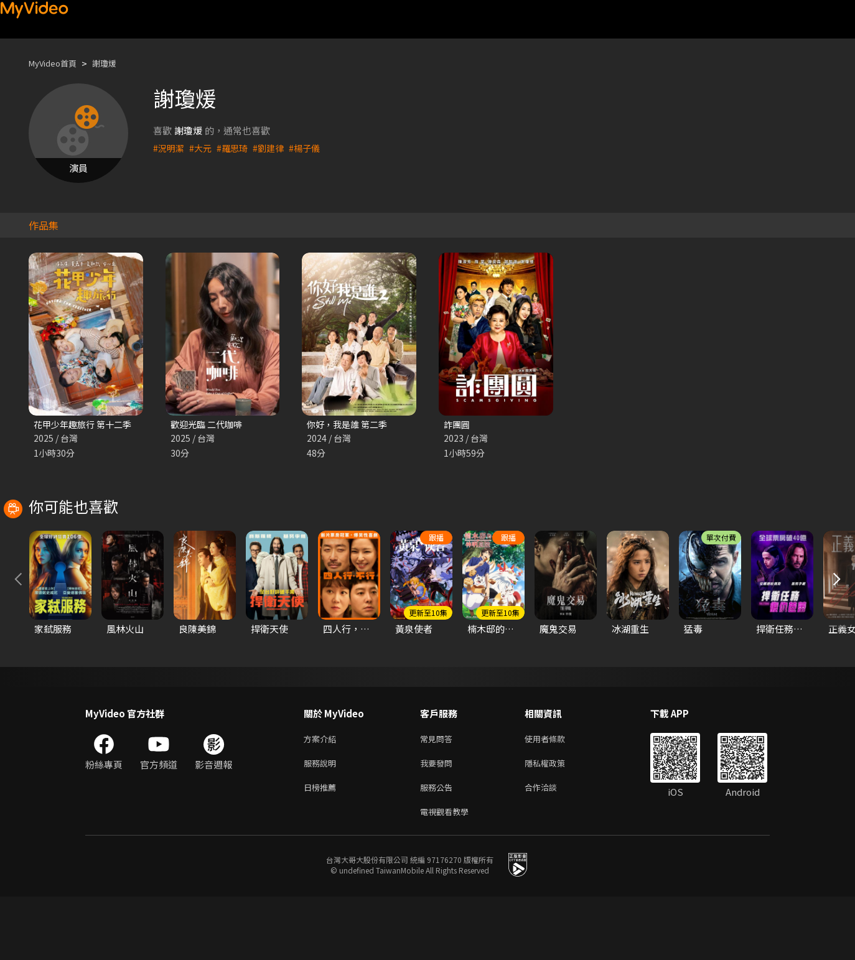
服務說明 (322, 821)
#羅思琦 (236, 147)
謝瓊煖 (115, 63)
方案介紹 (322, 795)
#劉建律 (274, 147)
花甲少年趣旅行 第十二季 (86, 424)
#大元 (203, 147)
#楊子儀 (312, 147)
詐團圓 (458, 424)
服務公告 (438, 847)
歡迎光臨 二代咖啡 (209, 424)
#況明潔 (169, 147)
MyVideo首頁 (57, 63)
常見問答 (438, 795)
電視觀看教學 (448, 873)
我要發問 (438, 821)
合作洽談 (550, 847)
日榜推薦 (322, 847)
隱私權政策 (555, 821)
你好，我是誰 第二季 (350, 424)
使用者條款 (555, 795)
